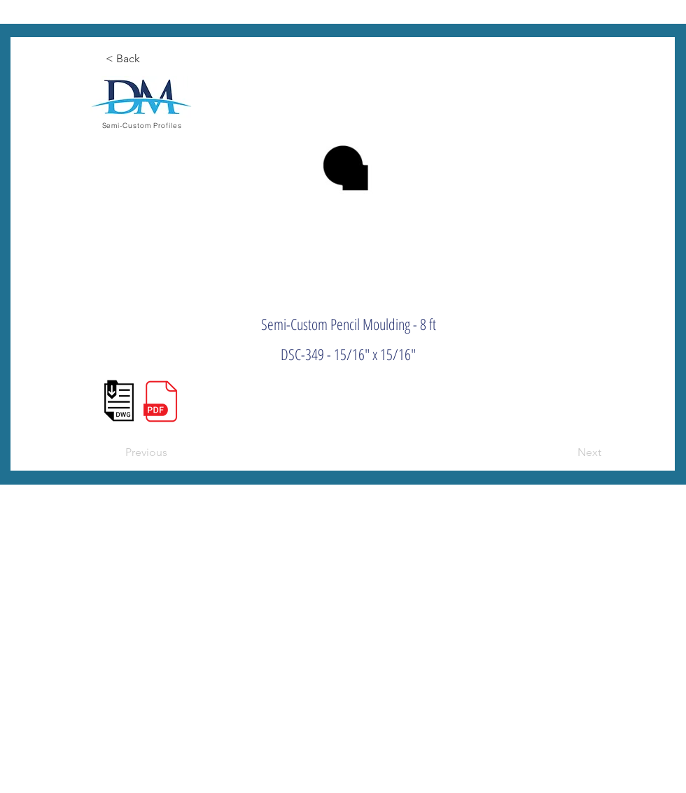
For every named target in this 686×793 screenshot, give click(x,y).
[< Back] (152, 59)
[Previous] (171, 452)
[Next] (566, 452)
